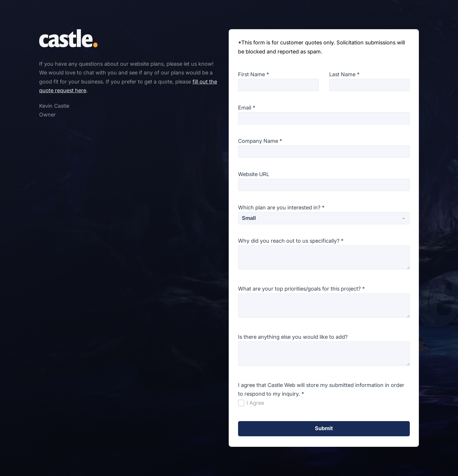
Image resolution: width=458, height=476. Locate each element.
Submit (324, 428)
